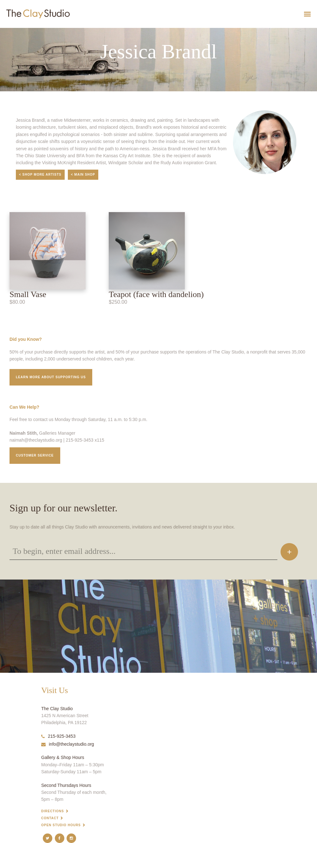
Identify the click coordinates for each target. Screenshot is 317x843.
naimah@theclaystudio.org (36, 440)
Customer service (35, 455)
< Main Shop (83, 174)
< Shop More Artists (40, 174)
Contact (50, 818)
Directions (52, 811)
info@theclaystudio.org (67, 744)
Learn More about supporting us (51, 377)
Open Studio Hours (61, 825)
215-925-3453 (58, 736)
